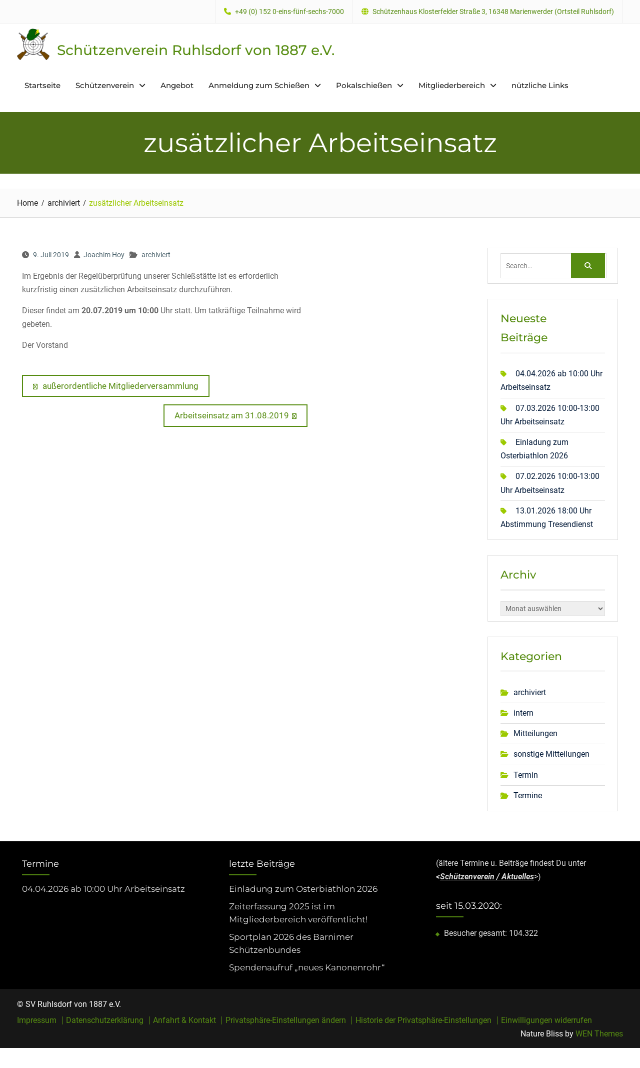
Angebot (177, 85)
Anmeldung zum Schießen (259, 85)
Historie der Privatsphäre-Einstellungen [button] (424, 1020)
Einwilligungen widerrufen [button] (546, 1020)
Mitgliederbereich (451, 85)
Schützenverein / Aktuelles (487, 876)
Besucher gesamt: (476, 932)
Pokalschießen (364, 85)
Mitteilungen (536, 733)
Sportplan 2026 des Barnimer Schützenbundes (291, 943)
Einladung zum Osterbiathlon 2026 (303, 888)
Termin (526, 774)
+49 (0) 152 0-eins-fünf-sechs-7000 (289, 12)
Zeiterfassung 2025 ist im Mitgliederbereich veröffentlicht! (298, 912)
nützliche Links (540, 85)
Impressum (36, 1020)
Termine (528, 795)
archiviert (156, 255)
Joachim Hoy (104, 255)
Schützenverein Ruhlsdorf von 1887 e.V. (195, 50)
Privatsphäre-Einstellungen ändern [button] (286, 1020)
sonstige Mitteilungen (552, 754)
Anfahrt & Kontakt (184, 1020)
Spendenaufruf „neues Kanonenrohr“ (307, 967)
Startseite (42, 85)
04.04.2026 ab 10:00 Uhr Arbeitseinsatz (103, 888)
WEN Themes (599, 1033)
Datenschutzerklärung (105, 1020)
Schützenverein (105, 85)
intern (524, 713)
